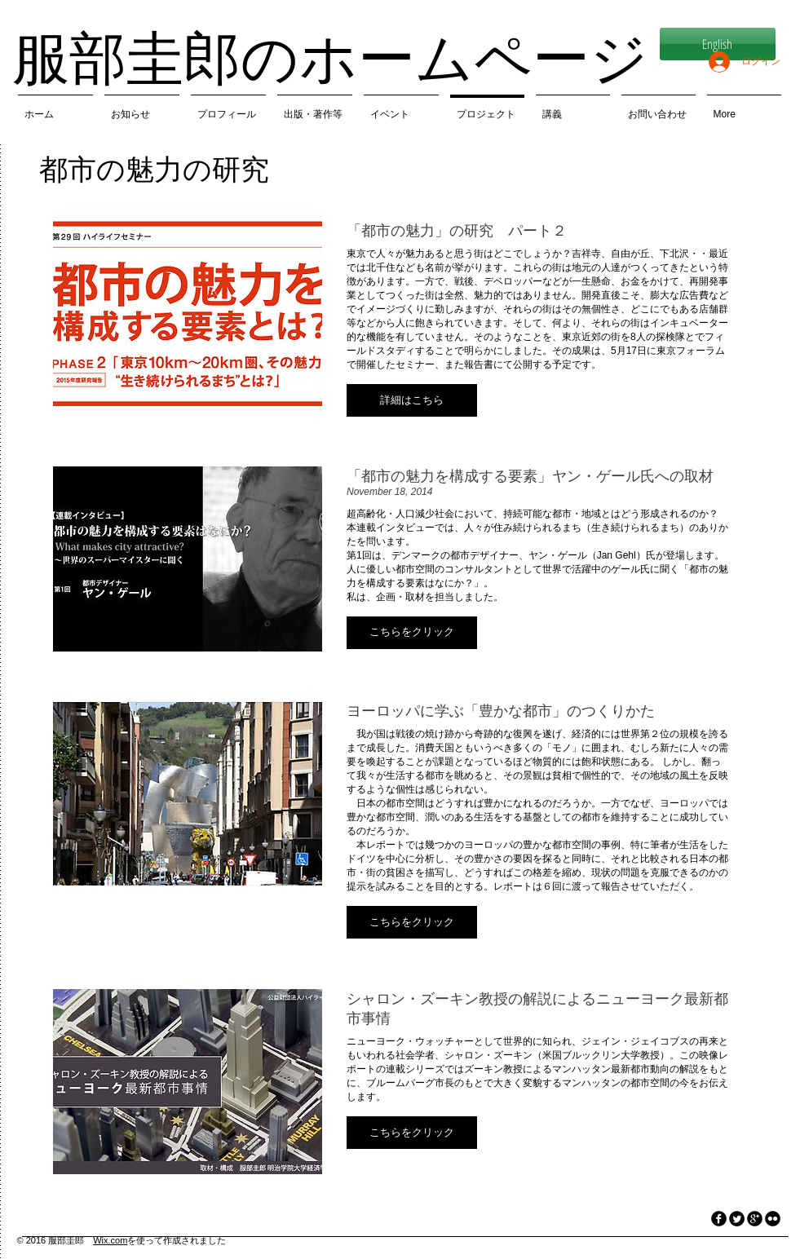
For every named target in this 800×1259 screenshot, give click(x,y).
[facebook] (719, 1218)
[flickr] (772, 1218)
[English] (718, 44)
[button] (412, 400)
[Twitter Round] (737, 1218)
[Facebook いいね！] (94, 1207)
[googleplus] (754, 1218)
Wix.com (110, 1240)
